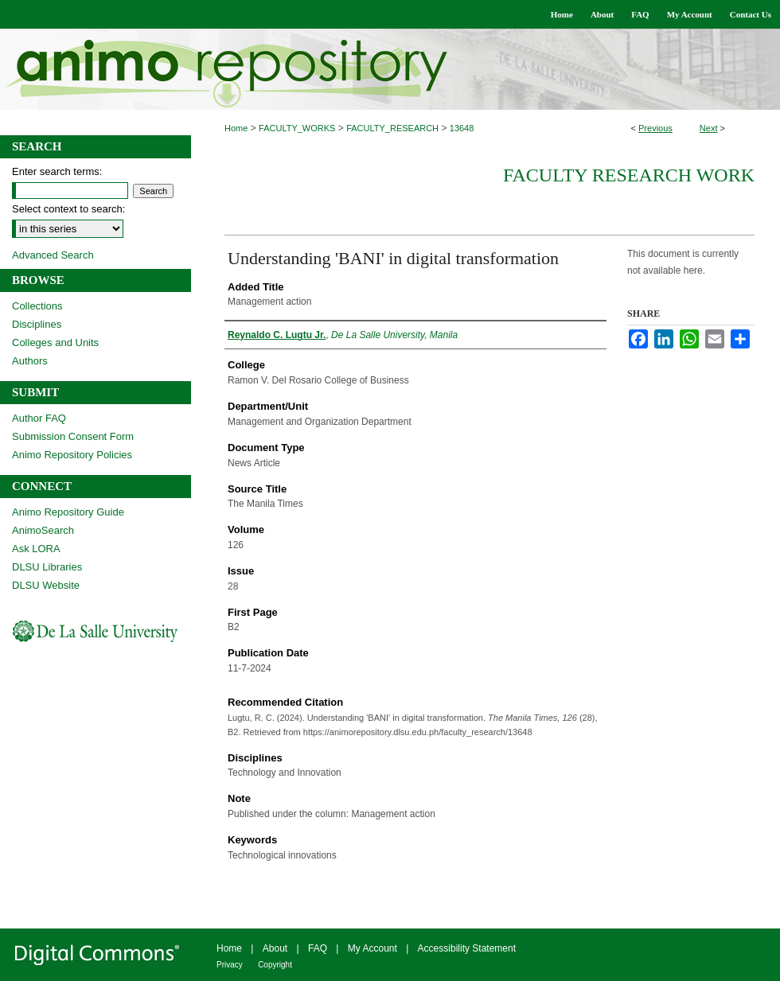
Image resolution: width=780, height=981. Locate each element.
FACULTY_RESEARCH (392, 128)
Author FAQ (39, 418)
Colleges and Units (55, 342)
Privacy (229, 964)
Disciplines (36, 324)
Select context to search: (68, 209)
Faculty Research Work (629, 175)
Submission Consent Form (73, 436)
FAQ (317, 948)
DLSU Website (46, 585)
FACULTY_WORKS (297, 128)
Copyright (275, 964)
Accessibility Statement (467, 948)
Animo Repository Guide (68, 512)
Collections (37, 306)
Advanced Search (53, 255)
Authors (30, 361)
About (275, 948)
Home (236, 128)
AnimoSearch (43, 530)
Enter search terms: (57, 171)
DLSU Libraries (47, 567)
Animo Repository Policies (72, 455)
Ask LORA (36, 549)
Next (709, 128)
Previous (655, 128)
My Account (372, 948)
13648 (462, 128)
